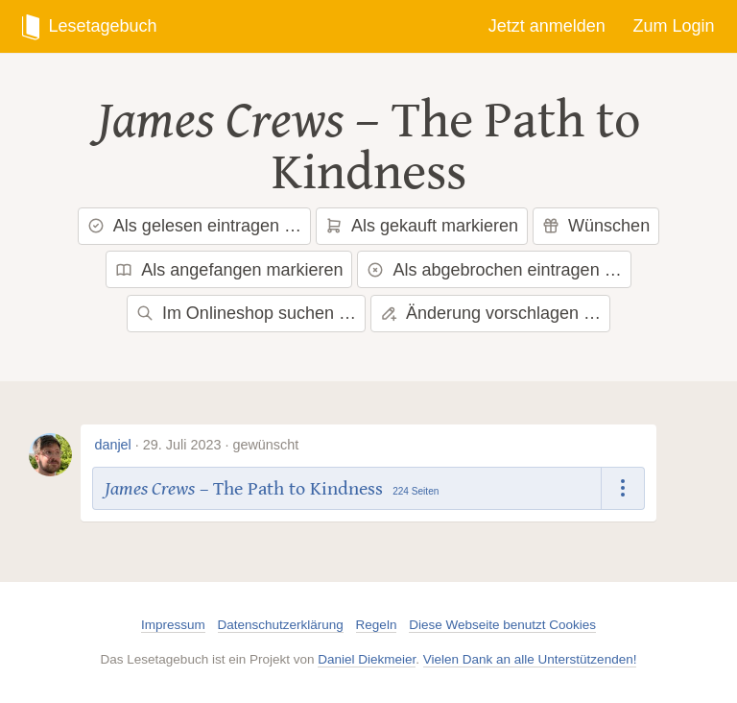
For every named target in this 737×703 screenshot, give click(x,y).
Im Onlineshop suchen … (246, 313)
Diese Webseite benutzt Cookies (502, 625)
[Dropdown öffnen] (623, 488)
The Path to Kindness (456, 147)
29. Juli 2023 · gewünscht (220, 444)
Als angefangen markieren (229, 269)
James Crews (220, 121)
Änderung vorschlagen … (490, 313)
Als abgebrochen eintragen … (494, 269)
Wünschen (596, 225)
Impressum (173, 625)
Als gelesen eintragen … (194, 225)
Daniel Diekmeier (367, 659)
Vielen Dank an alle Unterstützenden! (530, 659)
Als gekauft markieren (421, 225)
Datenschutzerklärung (281, 625)
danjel (112, 444)
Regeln (376, 625)
